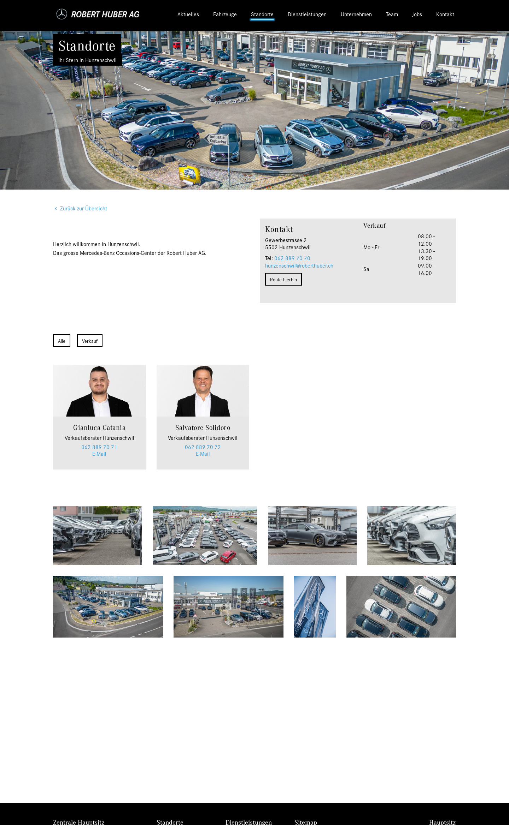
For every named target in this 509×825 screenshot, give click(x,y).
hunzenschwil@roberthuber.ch (299, 265)
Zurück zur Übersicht (83, 208)
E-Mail (99, 453)
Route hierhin (283, 279)
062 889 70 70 (292, 258)
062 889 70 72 (203, 447)
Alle (61, 340)
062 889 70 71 (99, 447)
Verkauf (90, 340)
